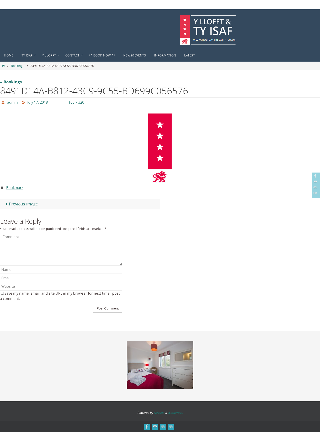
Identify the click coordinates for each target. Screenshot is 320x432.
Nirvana (159, 413)
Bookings (17, 66)
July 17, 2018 (37, 102)
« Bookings (11, 82)
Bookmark (14, 187)
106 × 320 (76, 102)
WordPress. (175, 413)
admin (12, 102)
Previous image (20, 204)
